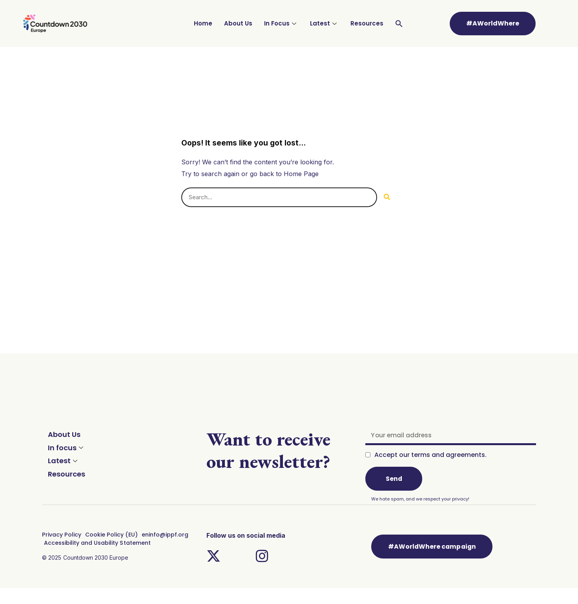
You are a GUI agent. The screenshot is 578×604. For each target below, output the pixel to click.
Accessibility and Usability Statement (97, 543)
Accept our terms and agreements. (430, 455)
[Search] (387, 197)
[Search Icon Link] (399, 23)
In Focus (281, 23)
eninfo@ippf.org (163, 535)
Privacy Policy (61, 535)
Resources (366, 23)
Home (203, 23)
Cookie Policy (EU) (110, 535)
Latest (324, 23)
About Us (238, 23)
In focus (66, 448)
